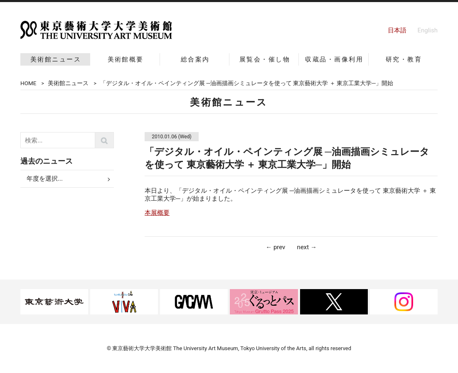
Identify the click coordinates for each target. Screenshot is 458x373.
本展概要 (157, 212)
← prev (275, 247)
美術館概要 (126, 59)
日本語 (397, 30)
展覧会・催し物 (264, 59)
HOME (28, 83)
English (427, 30)
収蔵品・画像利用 (334, 59)
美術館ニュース (55, 59)
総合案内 (195, 59)
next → (307, 247)
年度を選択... (45, 178)
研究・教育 (404, 59)
